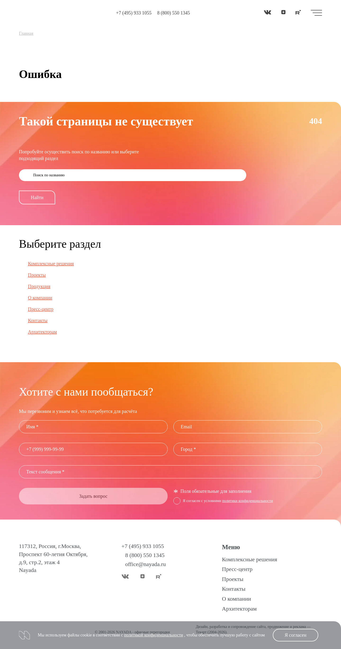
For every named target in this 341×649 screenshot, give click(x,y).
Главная (26, 33)
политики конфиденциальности (247, 501)
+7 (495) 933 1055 (134, 12)
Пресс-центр (41, 309)
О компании (40, 297)
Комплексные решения (51, 263)
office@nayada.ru (145, 564)
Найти (37, 197)
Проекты (37, 275)
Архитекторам (42, 331)
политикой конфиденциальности (153, 635)
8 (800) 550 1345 (173, 12)
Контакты (38, 320)
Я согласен (295, 635)
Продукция (39, 286)
